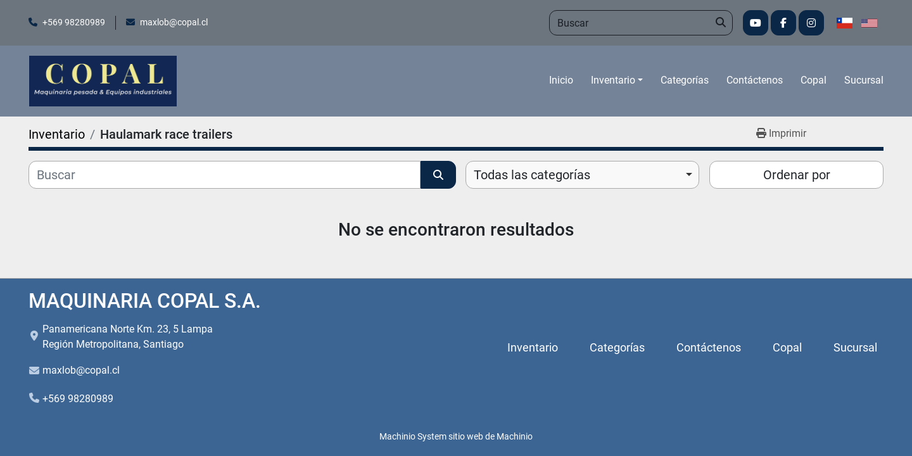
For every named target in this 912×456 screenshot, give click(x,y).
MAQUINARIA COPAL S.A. (144, 301)
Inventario (613, 80)
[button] (617, 80)
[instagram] (811, 22)
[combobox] (582, 175)
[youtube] (755, 22)
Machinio (515, 436)
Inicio (561, 80)
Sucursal (864, 80)
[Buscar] (224, 175)
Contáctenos (754, 80)
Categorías (685, 80)
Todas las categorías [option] (532, 174)
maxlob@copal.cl (174, 22)
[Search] (641, 22)
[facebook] (783, 22)
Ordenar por (796, 174)
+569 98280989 (73, 22)
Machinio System (412, 436)
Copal (813, 80)
